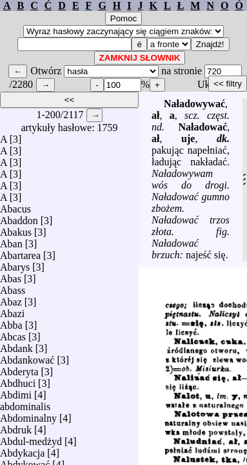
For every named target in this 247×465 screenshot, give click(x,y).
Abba (11, 321)
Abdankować (27, 356)
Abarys (15, 263)
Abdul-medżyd (31, 438)
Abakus (16, 228)
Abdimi (16, 391)
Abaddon (19, 217)
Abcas (13, 333)
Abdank (16, 345)
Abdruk (16, 426)
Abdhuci (17, 380)
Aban (11, 240)
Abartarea (20, 252)
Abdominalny (28, 414)
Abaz (11, 298)
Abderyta (19, 368)
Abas (10, 275)
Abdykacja (22, 449)
